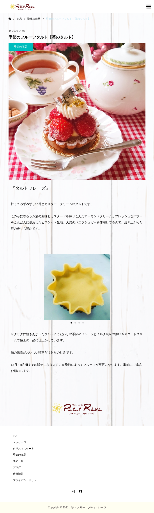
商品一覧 (18, 461)
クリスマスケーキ (23, 448)
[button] (15, 287)
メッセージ (19, 442)
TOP (15, 435)
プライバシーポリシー (26, 480)
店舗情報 (18, 473)
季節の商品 (19, 454)
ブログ (17, 467)
